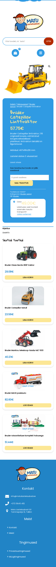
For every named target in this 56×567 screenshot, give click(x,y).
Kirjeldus (6, 228)
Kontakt (13, 527)
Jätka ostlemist (24, 214)
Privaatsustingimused (19, 551)
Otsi (48, 41)
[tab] (28, 228)
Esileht (13, 104)
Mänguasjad (22, 104)
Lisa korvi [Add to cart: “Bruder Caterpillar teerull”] (28, 320)
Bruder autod (25, 194)
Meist (11, 533)
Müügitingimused (17, 556)
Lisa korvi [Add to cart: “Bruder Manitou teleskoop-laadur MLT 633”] (28, 362)
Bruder (16, 196)
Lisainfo (6, 232)
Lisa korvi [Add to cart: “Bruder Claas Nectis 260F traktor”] (28, 277)
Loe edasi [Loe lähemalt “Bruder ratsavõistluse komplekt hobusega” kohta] (28, 448)
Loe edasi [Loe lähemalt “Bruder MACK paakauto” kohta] (28, 405)
